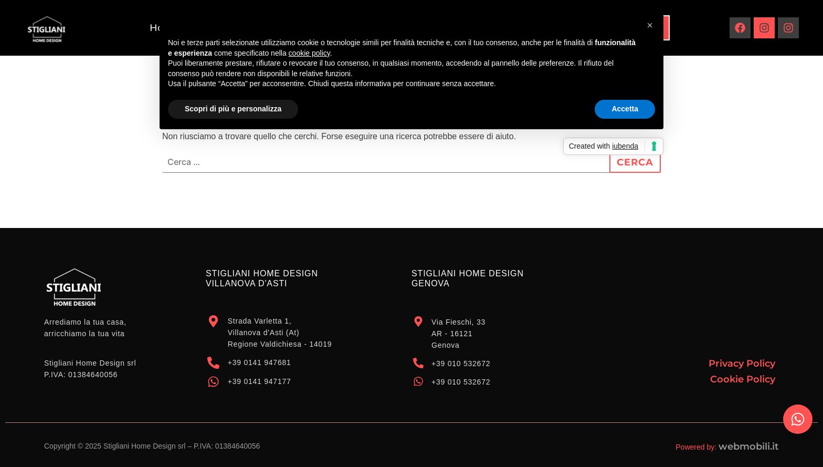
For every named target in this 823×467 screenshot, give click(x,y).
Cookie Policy (742, 379)
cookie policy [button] (309, 53)
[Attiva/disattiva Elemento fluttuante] (798, 419)
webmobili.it (749, 446)
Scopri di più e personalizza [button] (233, 109)
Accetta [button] (624, 109)
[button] (649, 25)
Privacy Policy (742, 363)
